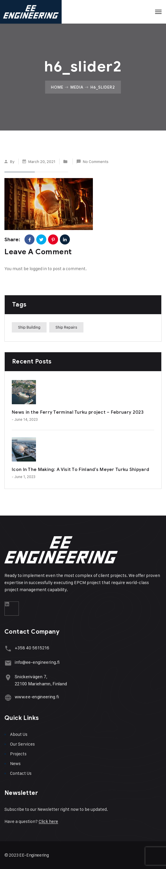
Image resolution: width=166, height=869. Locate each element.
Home (57, 87)
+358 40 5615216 (32, 647)
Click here (48, 821)
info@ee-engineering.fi (37, 662)
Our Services (22, 744)
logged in (38, 268)
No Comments (96, 161)
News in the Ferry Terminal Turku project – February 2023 (78, 412)
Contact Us (21, 773)
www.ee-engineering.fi (37, 697)
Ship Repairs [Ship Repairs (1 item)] (66, 327)
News (15, 763)
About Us (18, 734)
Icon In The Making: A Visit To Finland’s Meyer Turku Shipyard (80, 469)
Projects (18, 753)
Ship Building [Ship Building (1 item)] (29, 327)
